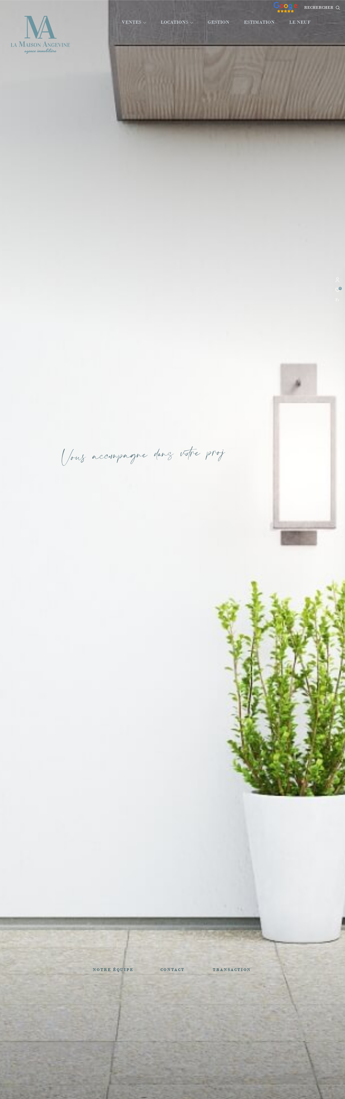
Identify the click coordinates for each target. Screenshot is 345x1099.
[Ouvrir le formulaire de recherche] (322, 7)
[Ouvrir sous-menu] (144, 22)
